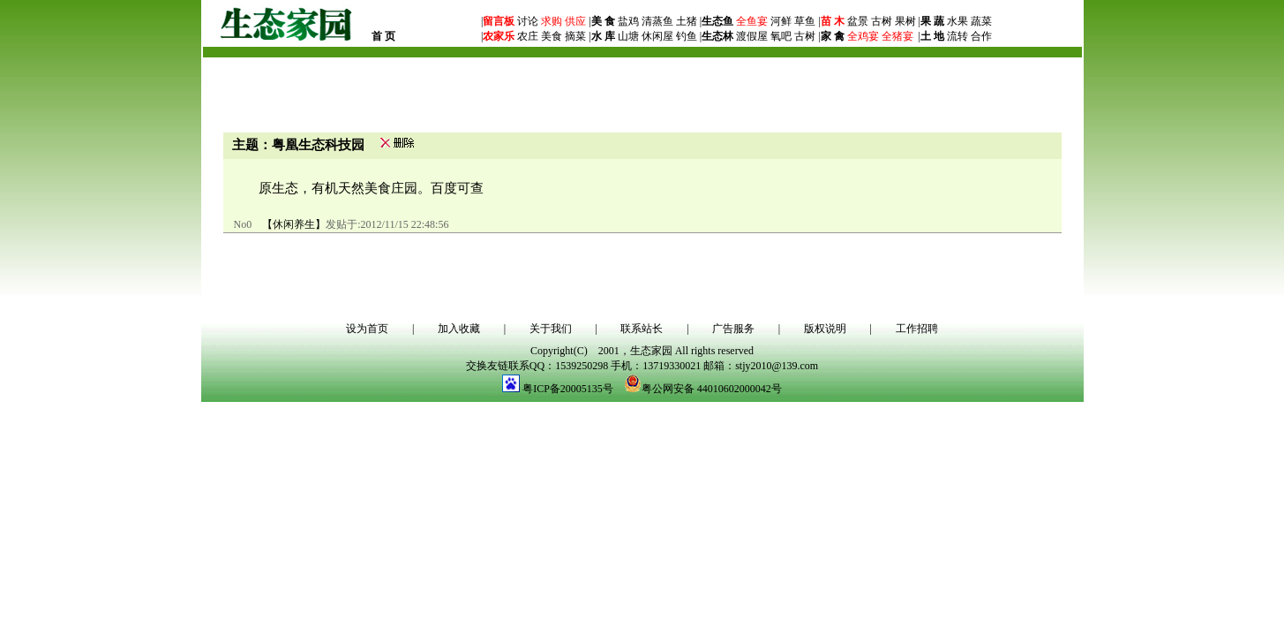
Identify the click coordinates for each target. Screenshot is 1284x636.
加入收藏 (459, 328)
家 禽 (833, 36)
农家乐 (498, 36)
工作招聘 (917, 328)
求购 (550, 21)
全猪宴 (897, 36)
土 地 (932, 36)
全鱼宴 (752, 21)
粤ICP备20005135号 (567, 388)
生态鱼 (717, 21)
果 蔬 (932, 21)
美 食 (603, 21)
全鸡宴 (863, 36)
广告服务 (733, 328)
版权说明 (825, 328)
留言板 (498, 21)
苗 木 (833, 21)
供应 (574, 21)
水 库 (603, 36)
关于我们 (550, 328)
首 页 (383, 36)
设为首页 (367, 328)
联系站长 (641, 328)
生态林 (717, 36)
